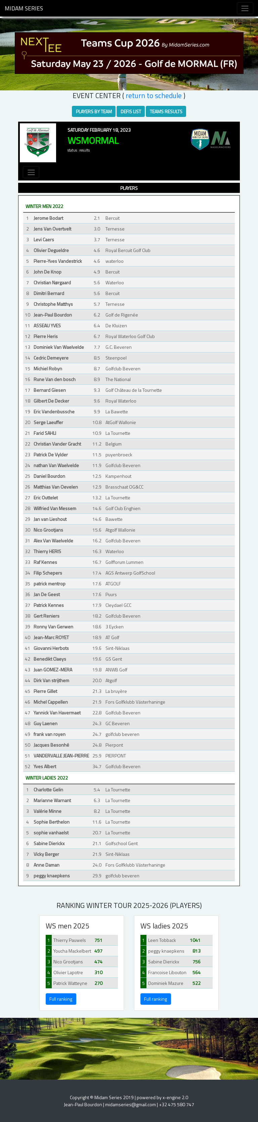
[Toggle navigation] (245, 8)
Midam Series (24, 8)
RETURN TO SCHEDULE (154, 95)
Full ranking (60, 998)
